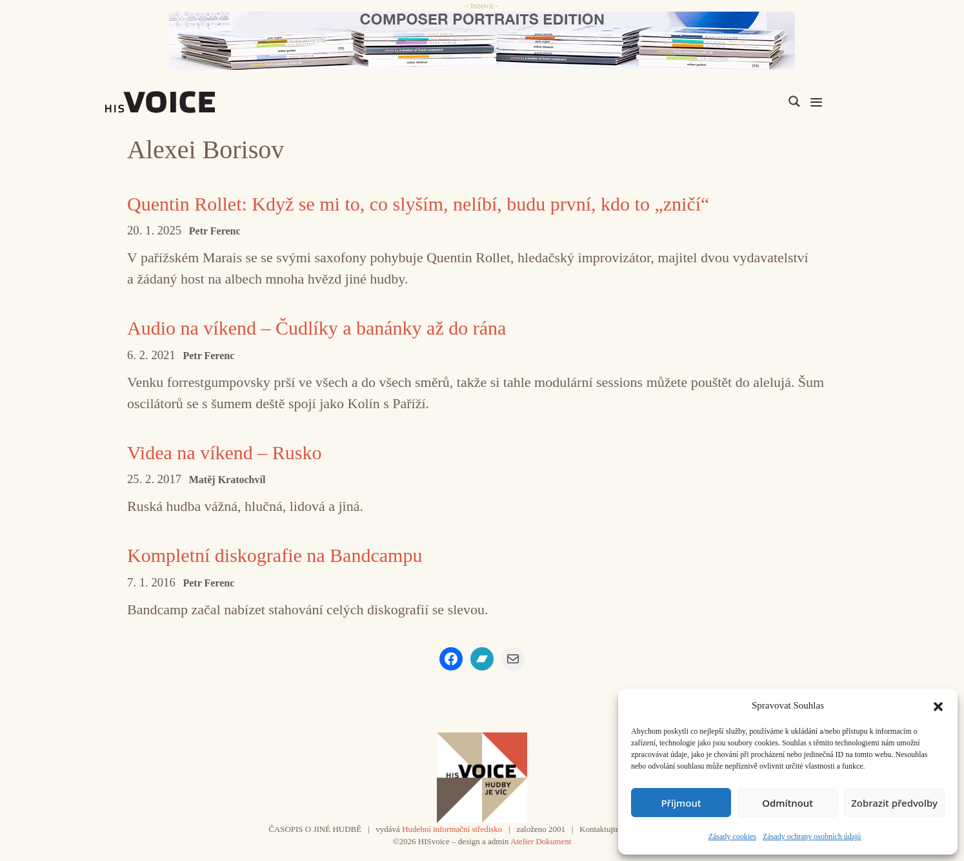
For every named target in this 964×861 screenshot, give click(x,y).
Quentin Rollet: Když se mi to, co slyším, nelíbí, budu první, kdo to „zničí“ (418, 203)
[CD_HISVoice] (482, 41)
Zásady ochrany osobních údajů (812, 836)
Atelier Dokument (540, 841)
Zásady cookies (732, 836)
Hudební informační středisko (452, 829)
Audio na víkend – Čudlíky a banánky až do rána (316, 327)
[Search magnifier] (794, 101)
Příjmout (681, 802)
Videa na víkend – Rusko (224, 452)
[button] (938, 705)
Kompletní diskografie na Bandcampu (274, 555)
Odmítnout (787, 802)
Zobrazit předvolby (894, 802)
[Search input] (733, 101)
